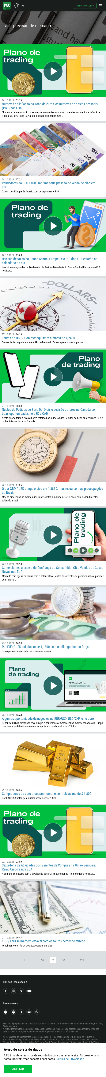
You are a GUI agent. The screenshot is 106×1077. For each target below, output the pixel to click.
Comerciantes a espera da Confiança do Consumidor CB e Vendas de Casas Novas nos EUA (52, 570)
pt (22, 5)
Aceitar (18, 1069)
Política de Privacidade (70, 1059)
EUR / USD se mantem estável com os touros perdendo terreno (43, 941)
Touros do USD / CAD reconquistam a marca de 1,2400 (38, 338)
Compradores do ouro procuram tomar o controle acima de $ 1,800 (46, 794)
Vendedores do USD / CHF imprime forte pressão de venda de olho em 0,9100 (48, 185)
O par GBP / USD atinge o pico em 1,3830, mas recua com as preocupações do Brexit (52, 491)
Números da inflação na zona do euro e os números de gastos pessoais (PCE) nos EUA (50, 106)
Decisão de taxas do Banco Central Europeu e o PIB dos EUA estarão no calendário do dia (49, 261)
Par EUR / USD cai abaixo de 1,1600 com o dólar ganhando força (45, 647)
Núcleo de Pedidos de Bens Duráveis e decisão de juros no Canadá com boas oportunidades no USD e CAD (49, 412)
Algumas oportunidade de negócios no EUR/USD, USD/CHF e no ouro (48, 719)
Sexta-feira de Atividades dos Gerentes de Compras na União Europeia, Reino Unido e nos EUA (49, 867)
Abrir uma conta (85, 5)
